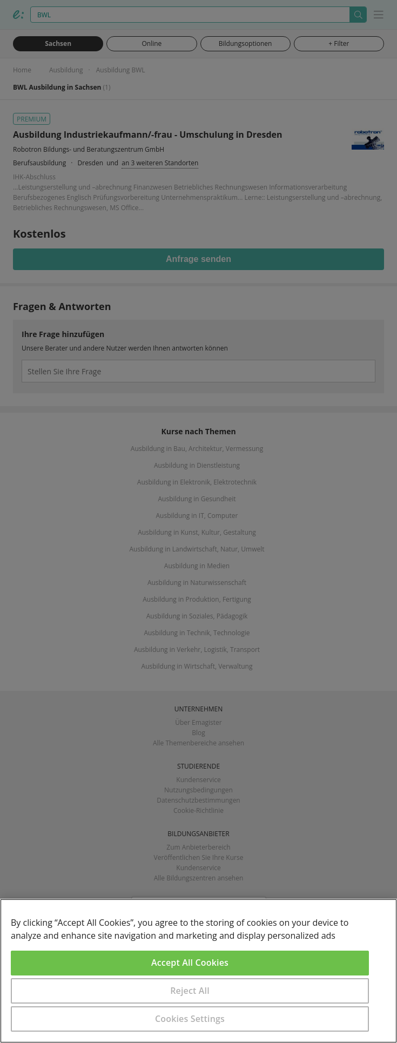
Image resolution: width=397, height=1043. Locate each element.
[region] (198, 971)
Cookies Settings (190, 1019)
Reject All (190, 991)
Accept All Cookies (189, 962)
